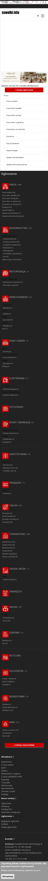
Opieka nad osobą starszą (16, 164)
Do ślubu (15, 655)
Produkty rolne (8, 471)
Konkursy (5, 806)
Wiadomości (6, 761)
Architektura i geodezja (11, 254)
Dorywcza (10, 136)
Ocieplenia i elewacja (10, 245)
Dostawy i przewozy (9, 519)
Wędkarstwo (7, 439)
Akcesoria (6, 465)
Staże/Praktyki (12, 150)
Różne (4, 736)
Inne (4, 256)
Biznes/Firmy (17, 696)
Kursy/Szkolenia (12, 143)
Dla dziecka (16, 670)
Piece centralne (8, 357)
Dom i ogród (17, 340)
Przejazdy (15, 482)
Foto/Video (16, 406)
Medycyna (5, 640)
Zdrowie (14, 632)
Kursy (5, 621)
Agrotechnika (18, 454)
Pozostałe (5, 522)
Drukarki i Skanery (9, 395)
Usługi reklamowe (8, 707)
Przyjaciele (6, 551)
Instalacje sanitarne (10, 242)
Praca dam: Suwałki (14, 108)
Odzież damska (8, 579)
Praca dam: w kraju (13, 115)
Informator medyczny (10, 812)
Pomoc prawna (7, 516)
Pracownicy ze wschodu (15, 129)
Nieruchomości (18, 297)
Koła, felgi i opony (9, 285)
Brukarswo (7, 248)
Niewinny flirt (7, 548)
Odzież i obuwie (8, 679)
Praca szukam (11, 101)
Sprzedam (6, 320)
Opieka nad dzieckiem (15, 157)
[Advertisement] (24, 46)
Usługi (13, 505)
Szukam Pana (7, 545)
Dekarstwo (7, 251)
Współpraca (6, 710)
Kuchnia (6, 351)
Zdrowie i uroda (8, 791)
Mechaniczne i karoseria (11, 282)
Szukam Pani (6, 542)
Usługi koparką (8, 239)
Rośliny (4, 366)
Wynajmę (6, 308)
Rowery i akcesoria (10, 433)
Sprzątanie (7, 363)
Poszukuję (5, 733)
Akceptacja (7, 876)
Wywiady (5, 779)
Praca (6, 95)
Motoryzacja (17, 271)
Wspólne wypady (8, 554)
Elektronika (16, 378)
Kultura (4, 770)
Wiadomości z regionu (10, 773)
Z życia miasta (7, 764)
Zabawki (5, 684)
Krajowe (6, 493)
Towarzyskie (17, 534)
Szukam (6, 314)
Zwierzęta (15, 591)
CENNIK (4, 824)
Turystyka (5, 442)
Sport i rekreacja (19, 422)
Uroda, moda (17, 568)
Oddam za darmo (8, 730)
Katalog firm (6, 809)
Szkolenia (5, 704)
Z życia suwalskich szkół (11, 776)
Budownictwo (18, 228)
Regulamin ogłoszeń (10, 821)
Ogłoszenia (6, 803)
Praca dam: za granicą (14, 122)
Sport (3, 767)
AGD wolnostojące (10, 389)
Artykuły (4, 794)
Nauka (13, 606)
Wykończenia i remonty (10, 259)
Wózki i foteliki (7, 682)
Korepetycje (7, 618)
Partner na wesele (8, 557)
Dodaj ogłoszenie (9, 827)
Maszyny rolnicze (9, 468)
